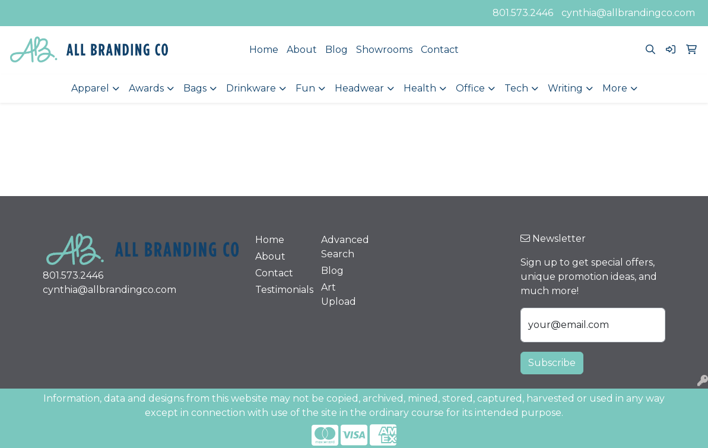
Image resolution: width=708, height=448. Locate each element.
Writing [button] (565, 88)
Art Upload (338, 294)
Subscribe (552, 362)
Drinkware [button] (251, 88)
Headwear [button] (359, 88)
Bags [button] (195, 88)
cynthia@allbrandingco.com (628, 12)
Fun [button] (305, 88)
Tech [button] (516, 88)
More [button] (614, 88)
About (302, 49)
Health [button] (420, 88)
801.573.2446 (523, 12)
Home (263, 49)
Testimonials (281, 289)
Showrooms (384, 49)
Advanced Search (345, 247)
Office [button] (470, 88)
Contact (440, 49)
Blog (336, 49)
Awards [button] (146, 88)
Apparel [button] (90, 88)
